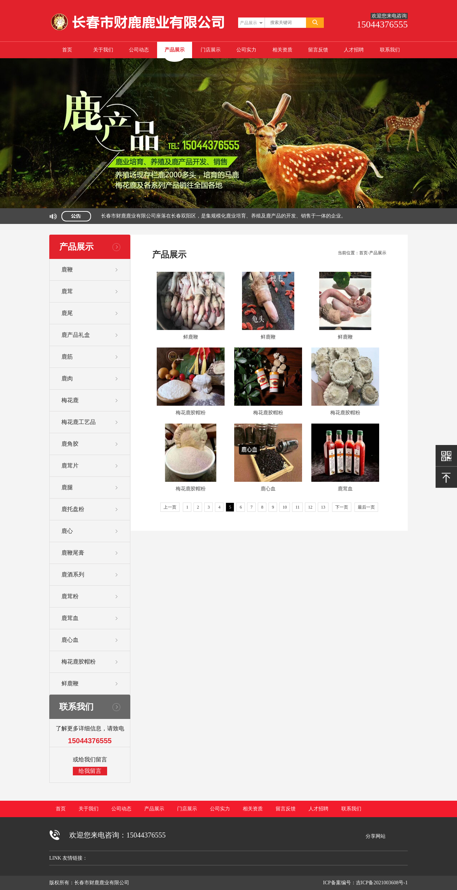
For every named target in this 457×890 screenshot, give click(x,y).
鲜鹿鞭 (190, 337)
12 (310, 507)
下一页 (341, 507)
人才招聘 (354, 49)
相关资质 (282, 49)
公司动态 (139, 49)
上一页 (170, 507)
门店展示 (211, 49)
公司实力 (246, 49)
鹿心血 (268, 488)
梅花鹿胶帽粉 (191, 412)
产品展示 (175, 49)
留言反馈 (318, 49)
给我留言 (90, 771)
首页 (67, 49)
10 (284, 507)
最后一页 (366, 507)
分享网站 (376, 836)
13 (323, 507)
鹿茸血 (345, 488)
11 (297, 507)
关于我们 (103, 49)
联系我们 (390, 49)
